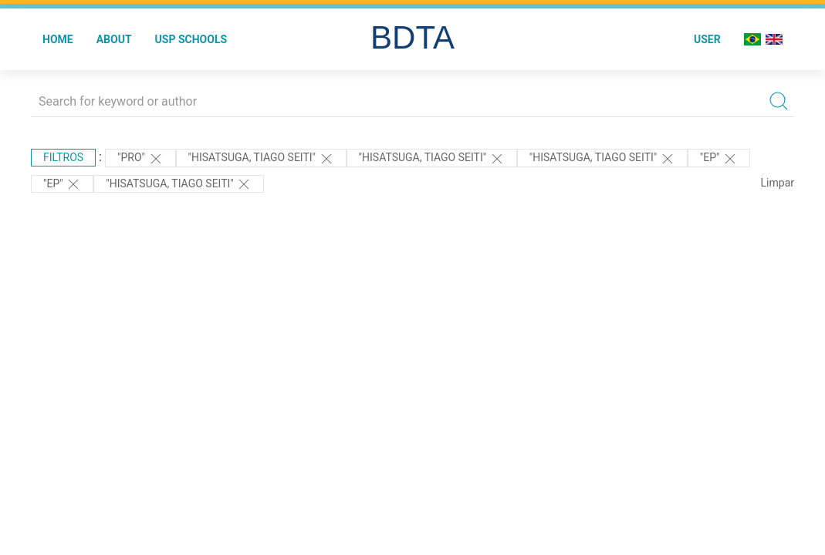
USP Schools (191, 39)
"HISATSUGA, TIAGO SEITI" (179, 184)
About (114, 39)
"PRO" (140, 158)
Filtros (63, 157)
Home (57, 39)
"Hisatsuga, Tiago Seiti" (261, 158)
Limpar (777, 183)
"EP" (719, 158)
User (707, 39)
